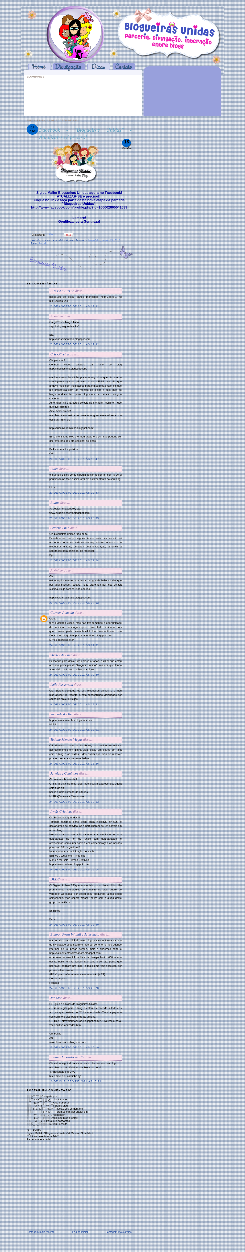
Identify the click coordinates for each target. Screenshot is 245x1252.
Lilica (54, 469)
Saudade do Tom (61, 714)
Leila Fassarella (61, 685)
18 (126, 141)
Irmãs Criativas (61, 812)
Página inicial (80, 1231)
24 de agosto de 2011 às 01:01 (74, 645)
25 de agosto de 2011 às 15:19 (74, 1047)
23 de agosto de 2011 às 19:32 (74, 306)
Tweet (52, 234)
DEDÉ (55, 879)
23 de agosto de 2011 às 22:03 (74, 602)
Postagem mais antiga (118, 1231)
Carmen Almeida (62, 613)
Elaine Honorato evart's (67, 1057)
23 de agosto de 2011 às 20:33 (74, 492)
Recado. (43, 243)
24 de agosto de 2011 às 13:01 (74, 729)
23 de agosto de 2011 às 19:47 (74, 459)
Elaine (54, 503)
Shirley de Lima (61, 655)
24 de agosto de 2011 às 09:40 (74, 674)
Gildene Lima (59, 528)
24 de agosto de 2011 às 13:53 (74, 801)
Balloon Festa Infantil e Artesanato (74, 934)
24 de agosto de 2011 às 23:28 (74, 988)
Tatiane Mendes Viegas (66, 739)
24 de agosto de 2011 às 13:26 (74, 763)
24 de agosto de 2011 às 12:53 (74, 704)
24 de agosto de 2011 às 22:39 (74, 924)
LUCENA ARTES (62, 291)
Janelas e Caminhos (64, 773)
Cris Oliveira (59, 354)
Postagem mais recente (41, 1231)
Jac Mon (56, 998)
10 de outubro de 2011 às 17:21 (75, 1081)
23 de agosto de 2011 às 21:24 (74, 560)
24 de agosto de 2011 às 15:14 (74, 869)
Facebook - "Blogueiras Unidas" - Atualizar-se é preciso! (85, 133)
